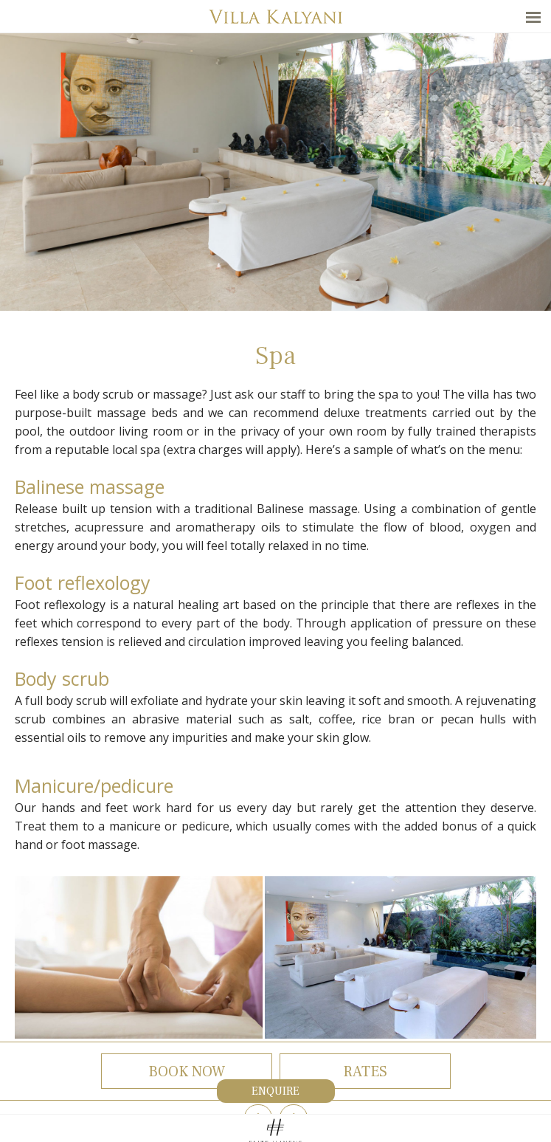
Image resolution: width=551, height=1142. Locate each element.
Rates (365, 1071)
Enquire (275, 1091)
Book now (186, 1071)
